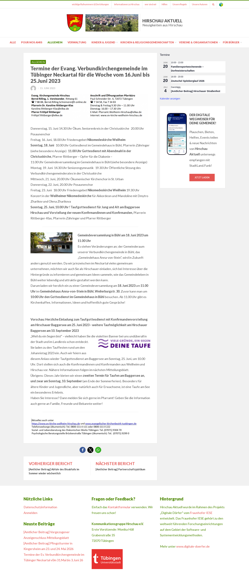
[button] (83, 450)
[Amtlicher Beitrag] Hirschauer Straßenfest (195, 91)
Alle (13, 42)
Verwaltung (77, 42)
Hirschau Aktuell (162, 22)
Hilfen (162, 4)
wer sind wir (148, 4)
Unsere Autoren (198, 4)
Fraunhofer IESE (201, 513)
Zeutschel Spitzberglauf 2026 (187, 81)
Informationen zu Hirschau (123, 4)
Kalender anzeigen (170, 98)
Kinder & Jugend (103, 42)
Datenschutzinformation (40, 507)
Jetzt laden (202, 177)
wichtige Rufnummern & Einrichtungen (86, 4)
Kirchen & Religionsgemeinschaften (147, 42)
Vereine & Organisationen (198, 42)
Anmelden (30, 513)
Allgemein (54, 42)
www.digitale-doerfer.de (193, 546)
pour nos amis (31, 42)
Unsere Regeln (178, 4)
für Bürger (231, 42)
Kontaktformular (119, 507)
